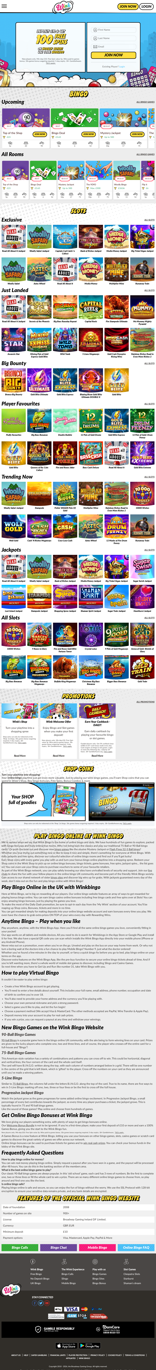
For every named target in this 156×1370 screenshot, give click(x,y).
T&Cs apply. (51, 63)
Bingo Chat (59, 1247)
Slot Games (130, 1269)
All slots (149, 220)
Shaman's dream (132, 1283)
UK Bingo (35, 1283)
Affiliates (71, 1358)
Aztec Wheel (39, 284)
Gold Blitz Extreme (142, 468)
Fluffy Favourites (13, 435)
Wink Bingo (36, 1269)
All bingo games (145, 102)
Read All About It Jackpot (13, 251)
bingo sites (57, 877)
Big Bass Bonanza (39, 435)
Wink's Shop (19, 722)
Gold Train (142, 682)
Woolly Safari (14, 284)
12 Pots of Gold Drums (91, 435)
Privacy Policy (97, 1355)
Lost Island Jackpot (13, 611)
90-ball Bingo (9, 1040)
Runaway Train (142, 284)
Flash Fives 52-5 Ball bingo (125, 849)
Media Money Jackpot (116, 251)
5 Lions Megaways (90, 354)
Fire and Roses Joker (65, 468)
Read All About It (65, 284)
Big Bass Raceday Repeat (65, 322)
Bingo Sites (98, 1279)
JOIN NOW (113, 55)
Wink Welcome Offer (58, 722)
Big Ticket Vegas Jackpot (142, 251)
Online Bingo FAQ (136, 1247)
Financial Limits (58, 1355)
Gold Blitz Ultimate (39, 395)
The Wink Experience (73, 1269)
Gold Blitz (116, 395)
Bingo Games (99, 1274)
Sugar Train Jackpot (117, 611)
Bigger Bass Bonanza (116, 682)
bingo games (62, 849)
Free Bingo (36, 1274)
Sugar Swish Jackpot (142, 581)
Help (26, 1355)
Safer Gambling (39, 1355)
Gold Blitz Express (65, 395)
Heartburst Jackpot (142, 611)
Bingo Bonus (99, 1283)
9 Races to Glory (39, 649)
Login (122, 67)
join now (128, 6)
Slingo (65, 1279)
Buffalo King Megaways (65, 682)
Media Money (91, 284)
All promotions (145, 702)
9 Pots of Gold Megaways (116, 649)
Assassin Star (14, 354)
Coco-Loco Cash (65, 541)
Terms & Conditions (135, 1355)
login (146, 6)
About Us (16, 1355)
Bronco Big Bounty (13, 395)
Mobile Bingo (97, 1247)
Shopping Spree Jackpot (65, 611)
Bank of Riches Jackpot (90, 251)
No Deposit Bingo (39, 1279)
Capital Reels (91, 322)
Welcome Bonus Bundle (20, 1125)
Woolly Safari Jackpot (39, 251)
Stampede (39, 508)
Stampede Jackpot (39, 611)
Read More (20, 756)
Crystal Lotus (91, 649)
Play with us (99, 1269)
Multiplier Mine (116, 284)
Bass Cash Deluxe (91, 468)
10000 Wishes (142, 508)
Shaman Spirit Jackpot (91, 611)
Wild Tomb (65, 354)
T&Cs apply (22, 743)
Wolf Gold (13, 541)
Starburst (129, 1279)
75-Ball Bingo (20, 1084)
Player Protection (78, 1355)
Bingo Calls (20, 1247)
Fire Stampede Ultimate (117, 322)
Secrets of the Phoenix (39, 322)
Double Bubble (65, 435)
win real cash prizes (94, 1143)
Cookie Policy (115, 1355)
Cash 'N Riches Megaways (39, 541)
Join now (40, 134)
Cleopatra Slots (132, 1274)
